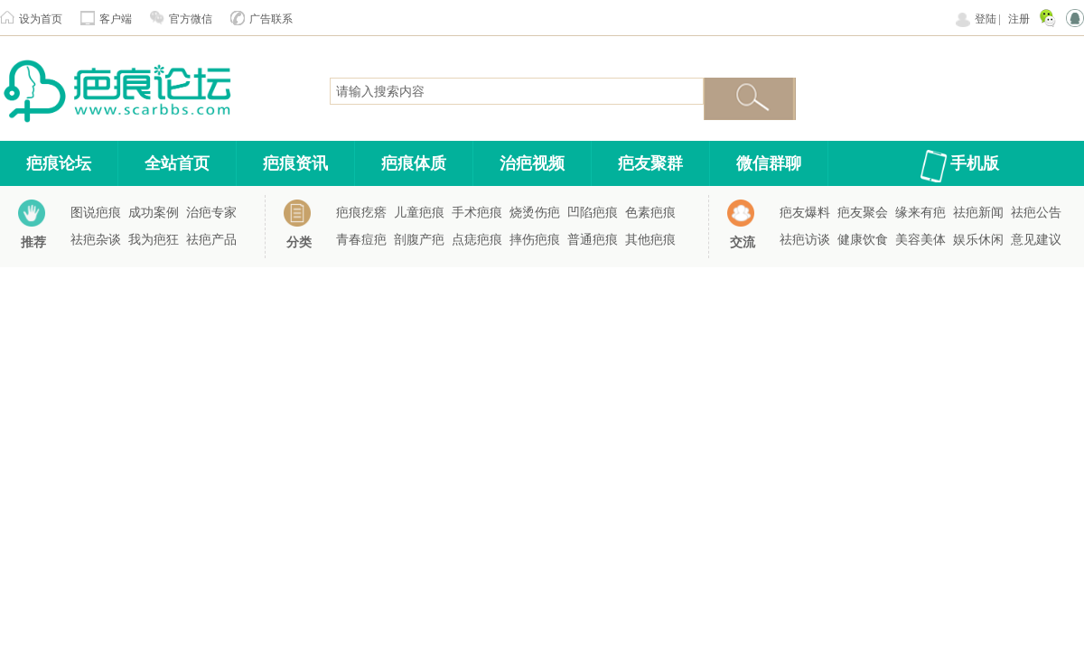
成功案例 (153, 212)
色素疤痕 (650, 212)
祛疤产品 (211, 239)
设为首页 (40, 19)
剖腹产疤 (419, 239)
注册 (1019, 19)
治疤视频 (532, 163)
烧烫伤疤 (534, 212)
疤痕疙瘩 (361, 212)
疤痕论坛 (58, 163)
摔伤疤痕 (534, 239)
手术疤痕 (477, 212)
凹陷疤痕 (592, 212)
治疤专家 (211, 212)
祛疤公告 (1036, 212)
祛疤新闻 (978, 212)
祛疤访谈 (805, 239)
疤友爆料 (805, 212)
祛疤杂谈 (95, 239)
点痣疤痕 (477, 239)
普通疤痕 (592, 239)
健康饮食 (862, 239)
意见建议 (1036, 239)
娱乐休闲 (978, 239)
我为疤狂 (153, 239)
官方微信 (190, 19)
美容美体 (920, 239)
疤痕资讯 (295, 163)
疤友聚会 (862, 212)
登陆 (985, 19)
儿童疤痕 (419, 212)
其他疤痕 (650, 239)
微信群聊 (768, 163)
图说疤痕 (95, 212)
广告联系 (271, 19)
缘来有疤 (920, 212)
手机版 (974, 163)
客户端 (115, 19)
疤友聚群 (650, 163)
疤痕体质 (413, 163)
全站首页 (177, 163)
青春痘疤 (361, 239)
